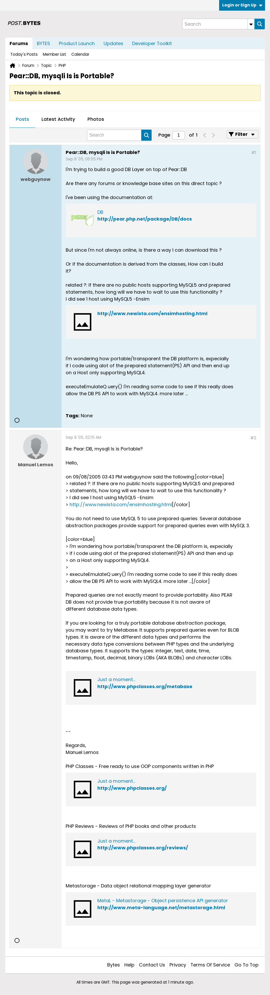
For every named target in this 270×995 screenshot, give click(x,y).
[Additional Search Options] (251, 24)
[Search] (218, 24)
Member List (54, 54)
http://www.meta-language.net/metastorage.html (161, 907)
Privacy (178, 965)
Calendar (80, 54)
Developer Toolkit (152, 43)
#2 (253, 438)
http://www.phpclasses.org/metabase (144, 686)
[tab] (22, 119)
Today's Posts (24, 54)
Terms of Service (210, 965)
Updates (113, 43)
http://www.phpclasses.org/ (132, 788)
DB (100, 212)
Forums (19, 43)
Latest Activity (58, 119)
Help (129, 965)
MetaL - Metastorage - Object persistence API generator (162, 900)
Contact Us (152, 965)
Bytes (113, 965)
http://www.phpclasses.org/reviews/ (142, 847)
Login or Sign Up (242, 5)
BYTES (43, 43)
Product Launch (77, 43)
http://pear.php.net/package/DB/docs (144, 219)
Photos (95, 119)
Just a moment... (116, 679)
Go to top (246, 965)
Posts (22, 119)
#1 (253, 152)
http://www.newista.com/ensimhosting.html (152, 313)
